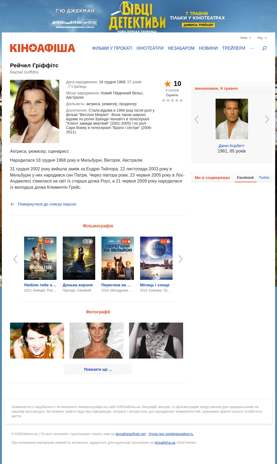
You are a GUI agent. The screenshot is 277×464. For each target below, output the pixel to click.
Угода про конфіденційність (171, 434)
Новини (208, 48)
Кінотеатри (150, 48)
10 (181, 100)
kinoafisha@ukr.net (131, 434)
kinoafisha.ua (165, 442)
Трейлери (233, 48)
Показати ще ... (98, 369)
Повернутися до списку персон (43, 204)
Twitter (264, 177)
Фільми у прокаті (112, 48)
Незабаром (181, 48)
